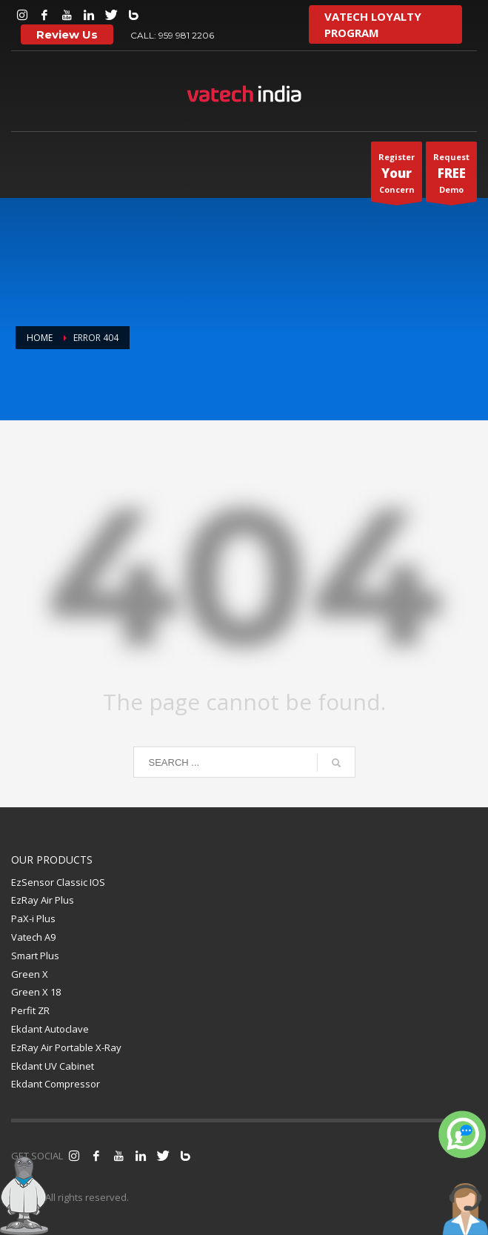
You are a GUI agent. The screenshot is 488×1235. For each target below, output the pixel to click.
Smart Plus (35, 955)
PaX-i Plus (33, 918)
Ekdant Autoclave (50, 1029)
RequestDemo (451, 176)
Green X (29, 974)
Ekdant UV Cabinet (52, 1066)
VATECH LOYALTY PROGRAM (372, 24)
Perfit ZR (30, 1010)
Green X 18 (36, 992)
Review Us (67, 34)
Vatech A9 (33, 937)
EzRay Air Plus (42, 900)
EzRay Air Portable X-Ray (66, 1047)
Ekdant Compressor (55, 1083)
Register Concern (396, 176)
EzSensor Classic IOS (58, 882)
